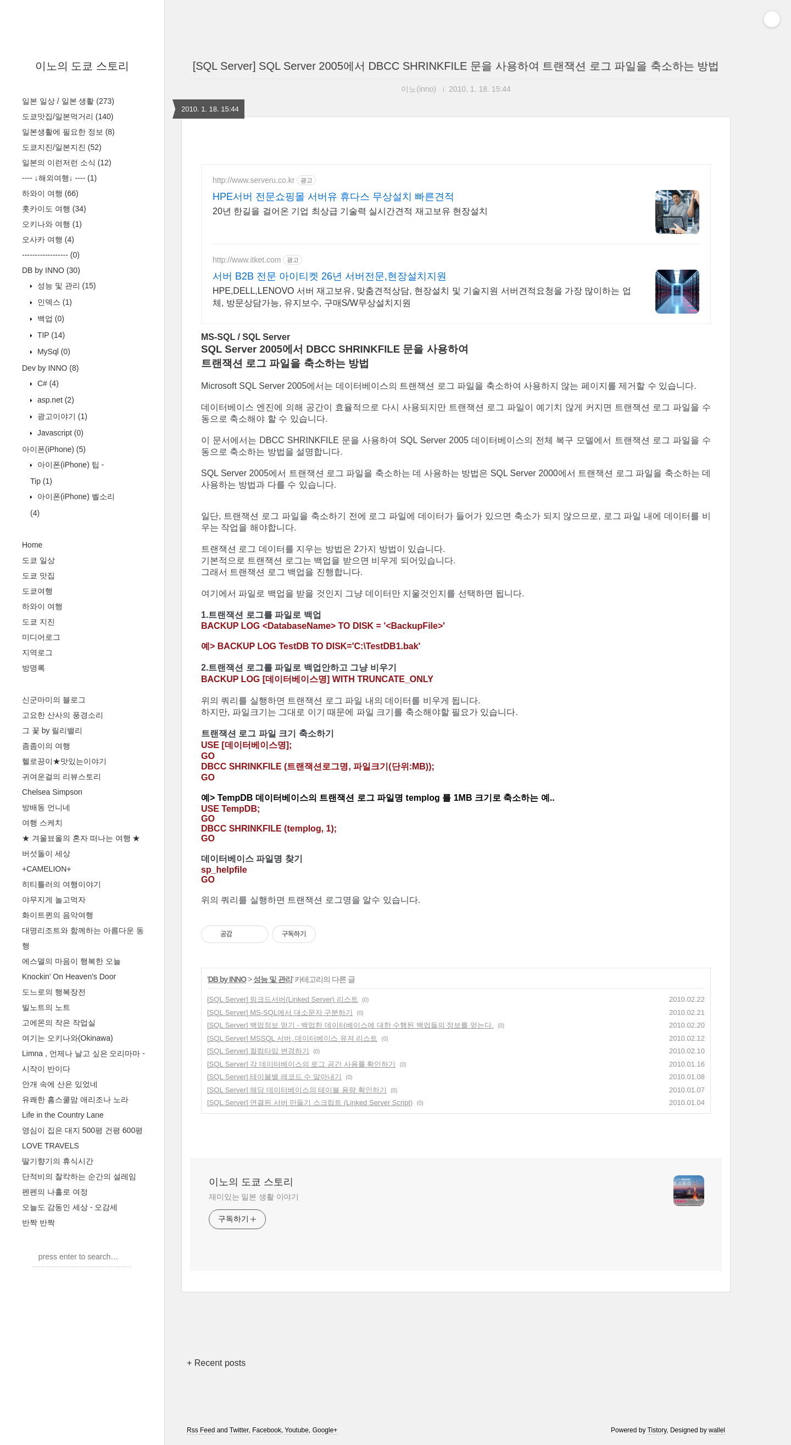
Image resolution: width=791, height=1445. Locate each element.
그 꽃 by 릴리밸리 (52, 730)
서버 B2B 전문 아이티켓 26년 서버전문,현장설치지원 (330, 276)
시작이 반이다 (46, 1068)
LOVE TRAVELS (50, 1145)
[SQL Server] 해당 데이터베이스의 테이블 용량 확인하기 (297, 1090)
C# (47, 383)
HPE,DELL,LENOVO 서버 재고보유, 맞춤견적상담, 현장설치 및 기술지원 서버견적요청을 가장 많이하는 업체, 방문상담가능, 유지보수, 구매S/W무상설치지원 (422, 297)
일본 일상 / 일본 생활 (68, 101)
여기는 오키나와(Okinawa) (67, 1038)
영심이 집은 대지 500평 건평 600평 (82, 1130)
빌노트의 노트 (46, 1007)
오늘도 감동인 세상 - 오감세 (70, 1207)
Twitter (239, 1430)
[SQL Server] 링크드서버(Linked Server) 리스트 (282, 999)
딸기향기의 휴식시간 (57, 1161)
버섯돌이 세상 (46, 853)
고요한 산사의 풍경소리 (62, 715)
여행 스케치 (42, 822)
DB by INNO (51, 270)
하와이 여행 (50, 193)
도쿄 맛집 (38, 575)
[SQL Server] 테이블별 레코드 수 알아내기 (274, 1077)
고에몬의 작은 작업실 (59, 1022)
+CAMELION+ (46, 868)
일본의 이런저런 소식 (67, 162)
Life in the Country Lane (63, 1115)
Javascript (59, 432)
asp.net (54, 399)
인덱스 (53, 302)
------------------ (51, 254)
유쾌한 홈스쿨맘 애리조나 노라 (75, 1099)
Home (32, 544)
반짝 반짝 (38, 1222)
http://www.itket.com (247, 259)
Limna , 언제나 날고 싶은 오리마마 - (83, 1053)
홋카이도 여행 (54, 208)
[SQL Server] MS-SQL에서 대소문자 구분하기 (280, 1012)
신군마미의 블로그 (54, 699)
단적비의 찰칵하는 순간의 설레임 (79, 1176)
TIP (50, 335)
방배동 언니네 (46, 807)
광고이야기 (61, 416)
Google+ (325, 1430)
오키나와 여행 (52, 224)
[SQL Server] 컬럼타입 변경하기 (258, 1051)
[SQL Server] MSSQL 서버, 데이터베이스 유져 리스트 (292, 1038)
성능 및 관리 (65, 285)
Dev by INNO (50, 368)
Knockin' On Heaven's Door (69, 976)
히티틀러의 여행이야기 (61, 884)
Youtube (297, 1430)
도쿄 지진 (38, 621)
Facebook (266, 1430)
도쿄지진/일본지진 (62, 147)
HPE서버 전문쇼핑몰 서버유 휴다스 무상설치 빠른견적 (333, 196)
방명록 (33, 667)
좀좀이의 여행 (46, 745)
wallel (717, 1430)
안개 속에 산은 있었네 (60, 1084)
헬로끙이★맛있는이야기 (64, 761)
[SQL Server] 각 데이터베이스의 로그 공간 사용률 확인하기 (301, 1064)
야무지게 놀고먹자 (54, 899)
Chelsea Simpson (52, 792)
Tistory (657, 1430)
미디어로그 (41, 637)
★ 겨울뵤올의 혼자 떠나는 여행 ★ (81, 838)
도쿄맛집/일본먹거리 (67, 116)
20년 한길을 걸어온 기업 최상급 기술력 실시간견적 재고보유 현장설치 (350, 211)
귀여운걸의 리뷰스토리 (61, 776)
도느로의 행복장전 (54, 991)
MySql (52, 351)
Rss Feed (201, 1430)
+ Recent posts (216, 1363)
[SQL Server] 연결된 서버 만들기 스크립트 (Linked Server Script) (310, 1102)
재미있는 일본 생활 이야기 (254, 1196)
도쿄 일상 (38, 560)
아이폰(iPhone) (54, 449)
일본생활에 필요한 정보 (68, 131)
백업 (49, 318)
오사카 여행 (48, 239)
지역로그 (37, 652)
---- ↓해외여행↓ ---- (59, 178)
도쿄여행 (37, 591)
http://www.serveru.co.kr (253, 180)
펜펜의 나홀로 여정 (55, 1191)
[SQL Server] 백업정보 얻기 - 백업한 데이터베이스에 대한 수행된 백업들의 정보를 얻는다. (350, 1025)
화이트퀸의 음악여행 (57, 915)
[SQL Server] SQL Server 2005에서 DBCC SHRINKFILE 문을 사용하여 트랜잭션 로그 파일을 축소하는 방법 (456, 66)
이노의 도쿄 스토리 (82, 66)
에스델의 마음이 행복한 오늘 (71, 961)
